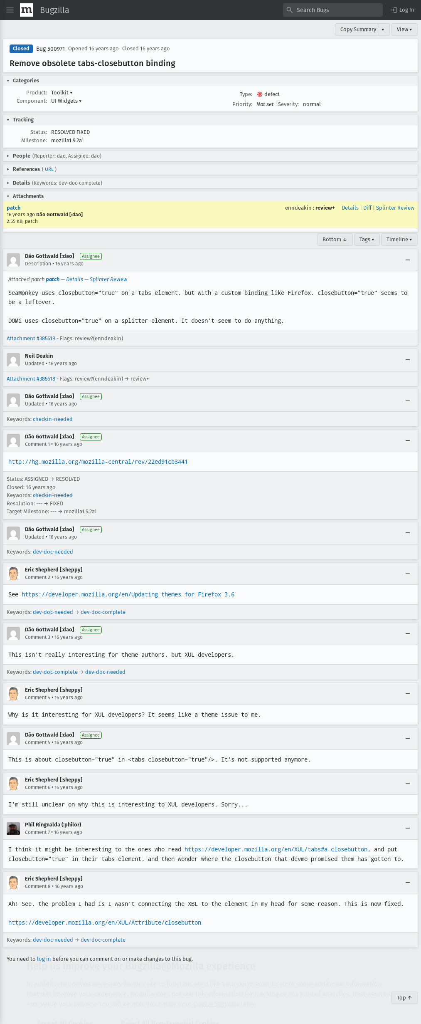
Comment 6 (37, 787)
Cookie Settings (216, 980)
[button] (402, 10)
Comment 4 (37, 697)
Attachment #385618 (31, 338)
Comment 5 (37, 742)
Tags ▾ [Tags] (366, 239)
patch (13, 208)
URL (49, 169)
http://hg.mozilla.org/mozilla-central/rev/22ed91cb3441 (98, 461)
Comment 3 (37, 637)
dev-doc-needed (53, 552)
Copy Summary (358, 29)
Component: (32, 101)
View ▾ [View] (404, 29)
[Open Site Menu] (10, 10)
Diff (367, 208)
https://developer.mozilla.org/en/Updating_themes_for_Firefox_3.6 (128, 594)
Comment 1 (37, 444)
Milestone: (34, 140)
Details (350, 208)
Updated (34, 363)
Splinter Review (395, 208)
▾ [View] (383, 29)
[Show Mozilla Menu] (26, 10)
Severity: (288, 104)
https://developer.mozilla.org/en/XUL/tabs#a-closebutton (276, 849)
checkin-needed (53, 419)
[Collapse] (407, 260)
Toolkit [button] (62, 92)
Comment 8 (38, 886)
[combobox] (333, 10)
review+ (325, 208)
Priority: (242, 104)
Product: (36, 92)
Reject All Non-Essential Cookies (170, 999)
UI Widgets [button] (66, 101)
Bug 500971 (50, 48)
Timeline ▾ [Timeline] (399, 239)
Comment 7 (37, 832)
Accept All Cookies (64, 999)
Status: (38, 132)
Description (38, 264)
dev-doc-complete (103, 612)
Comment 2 (37, 577)
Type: (246, 94)
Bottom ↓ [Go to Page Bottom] (335, 239)
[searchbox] (333, 10)
